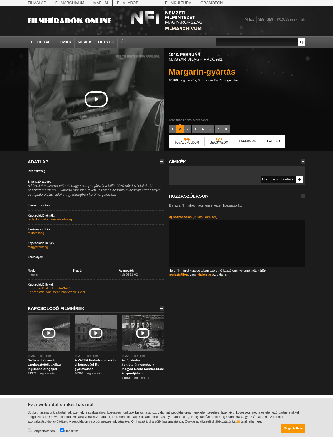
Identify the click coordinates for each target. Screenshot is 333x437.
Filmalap (37, 3)
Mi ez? (249, 19)
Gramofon (211, 3)
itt (238, 421)
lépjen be (205, 274)
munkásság (36, 233)
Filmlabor (128, 3)
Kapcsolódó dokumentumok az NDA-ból (56, 292)
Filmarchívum (69, 3)
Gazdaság (64, 219)
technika (34, 219)
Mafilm (100, 3)
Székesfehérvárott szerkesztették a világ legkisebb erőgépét (44, 364)
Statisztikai (70, 430)
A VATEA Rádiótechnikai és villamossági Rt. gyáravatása (95, 364)
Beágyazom (219, 142)
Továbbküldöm (187, 142)
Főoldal (41, 42)
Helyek (106, 42)
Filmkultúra (178, 3)
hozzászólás (208, 80)
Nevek (85, 42)
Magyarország (38, 247)
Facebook (247, 141)
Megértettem (293, 428)
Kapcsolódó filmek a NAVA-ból (49, 288)
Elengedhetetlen (41, 430)
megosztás (229, 80)
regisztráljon (178, 274)
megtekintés (182, 80)
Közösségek (287, 19)
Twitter (273, 141)
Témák (64, 42)
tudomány (48, 219)
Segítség (265, 19)
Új (123, 42)
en (303, 19)
